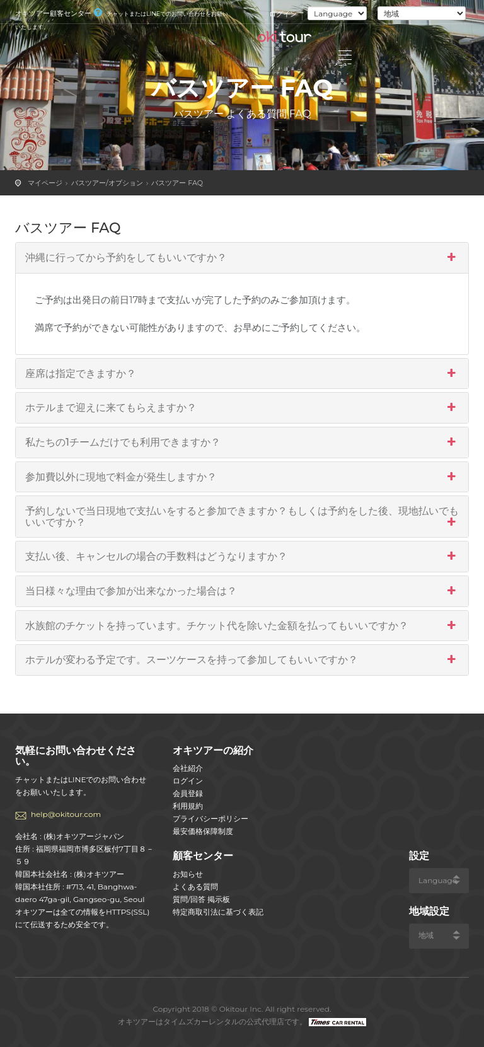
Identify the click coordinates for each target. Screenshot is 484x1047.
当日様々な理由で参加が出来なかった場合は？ (242, 591)
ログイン (283, 13)
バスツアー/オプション (107, 182)
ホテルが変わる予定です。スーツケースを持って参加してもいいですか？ (242, 660)
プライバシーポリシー (210, 818)
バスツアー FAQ (177, 182)
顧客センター (203, 856)
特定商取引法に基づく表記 (218, 912)
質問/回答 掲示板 (201, 899)
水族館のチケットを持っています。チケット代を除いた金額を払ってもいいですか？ (242, 626)
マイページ (45, 182)
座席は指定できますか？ (242, 373)
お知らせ (188, 874)
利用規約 (188, 806)
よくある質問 (195, 886)
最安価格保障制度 (203, 831)
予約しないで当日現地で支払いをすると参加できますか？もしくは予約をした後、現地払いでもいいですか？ (242, 517)
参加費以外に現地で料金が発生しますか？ (242, 477)
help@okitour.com (66, 814)
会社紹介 (188, 768)
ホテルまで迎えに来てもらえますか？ (242, 408)
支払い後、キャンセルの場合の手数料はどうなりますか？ (242, 556)
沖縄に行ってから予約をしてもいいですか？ (242, 257)
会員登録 (188, 793)
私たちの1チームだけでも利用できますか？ (242, 442)
